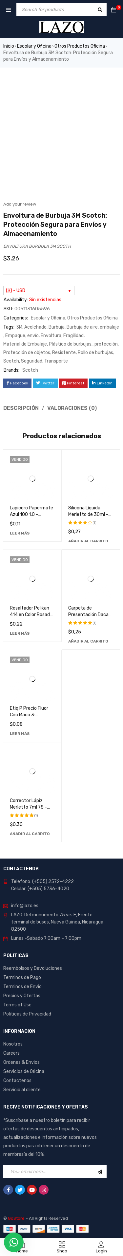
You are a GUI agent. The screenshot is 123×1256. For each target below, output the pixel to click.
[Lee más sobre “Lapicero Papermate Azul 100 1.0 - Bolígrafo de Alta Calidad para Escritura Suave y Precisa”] (20, 533)
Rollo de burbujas (95, 352)
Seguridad (31, 361)
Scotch (11, 361)
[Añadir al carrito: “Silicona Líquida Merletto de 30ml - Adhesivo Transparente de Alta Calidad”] (88, 541)
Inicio (8, 46)
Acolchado (35, 327)
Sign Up (100, 1171)
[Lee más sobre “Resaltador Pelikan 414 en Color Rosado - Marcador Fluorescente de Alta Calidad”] (20, 633)
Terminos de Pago (22, 977)
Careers (11, 1053)
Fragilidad (73, 335)
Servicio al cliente (22, 1090)
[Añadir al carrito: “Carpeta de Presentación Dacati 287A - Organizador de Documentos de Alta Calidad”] (88, 641)
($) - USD (15, 290)
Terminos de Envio (22, 986)
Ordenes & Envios (21, 1062)
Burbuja (57, 327)
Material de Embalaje (25, 344)
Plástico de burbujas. (70, 344)
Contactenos (17, 1080)
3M (19, 327)
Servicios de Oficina (23, 1071)
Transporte (56, 361)
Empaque (15, 335)
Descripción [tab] (21, 408)
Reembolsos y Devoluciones (32, 968)
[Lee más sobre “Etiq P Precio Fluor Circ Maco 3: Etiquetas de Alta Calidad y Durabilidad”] (20, 733)
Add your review (19, 204)
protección (106, 344)
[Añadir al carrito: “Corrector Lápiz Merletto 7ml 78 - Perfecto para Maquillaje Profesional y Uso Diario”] (30, 834)
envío (33, 335)
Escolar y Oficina (34, 46)
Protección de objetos (26, 352)
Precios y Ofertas (21, 996)
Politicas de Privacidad (27, 1014)
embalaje (109, 327)
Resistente (64, 352)
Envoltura (51, 335)
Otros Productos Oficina (79, 46)
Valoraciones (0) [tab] (72, 408)
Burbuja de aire (82, 327)
